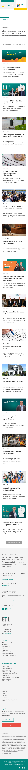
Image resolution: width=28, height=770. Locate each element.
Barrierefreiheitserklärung (8, 653)
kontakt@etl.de (6, 585)
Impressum (5, 650)
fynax (3, 693)
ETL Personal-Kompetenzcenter (10, 677)
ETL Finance (5, 675)
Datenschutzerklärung (7, 652)
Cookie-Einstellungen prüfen (9, 655)
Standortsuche (5, 646)
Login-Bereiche (7, 719)
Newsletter (4, 644)
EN (12, 5)
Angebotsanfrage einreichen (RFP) (11, 725)
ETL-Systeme (5, 691)
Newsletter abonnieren (10, 601)
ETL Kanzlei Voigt (6, 670)
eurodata (4, 697)
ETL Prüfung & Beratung (8, 672)
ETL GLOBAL (5, 666)
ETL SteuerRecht (6, 679)
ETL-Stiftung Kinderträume (9, 700)
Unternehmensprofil (7, 643)
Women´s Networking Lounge (9, 699)
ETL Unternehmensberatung (9, 673)
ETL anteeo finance (7, 681)
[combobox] (14, 44)
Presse (4, 648)
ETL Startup (5, 695)
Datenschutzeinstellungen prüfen (14, 764)
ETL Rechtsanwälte (7, 668)
